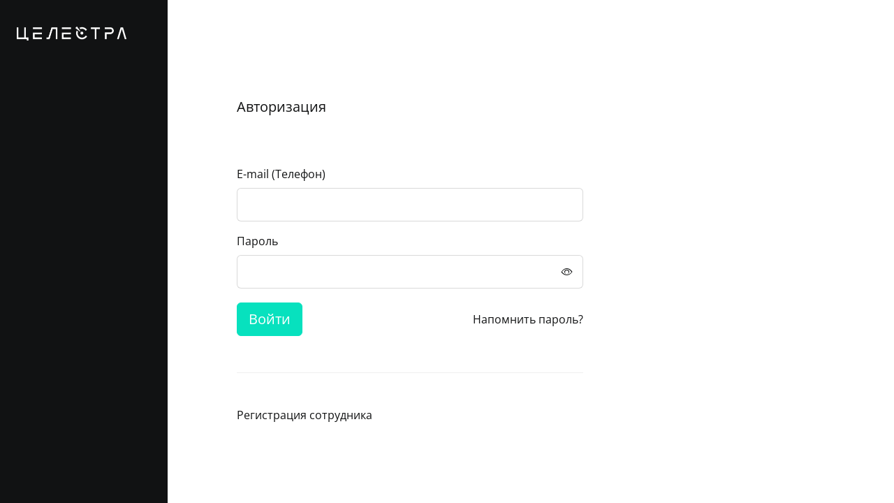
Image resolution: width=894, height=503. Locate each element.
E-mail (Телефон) (281, 174)
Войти (270, 318)
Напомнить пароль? (528, 319)
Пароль (257, 241)
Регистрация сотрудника (304, 415)
